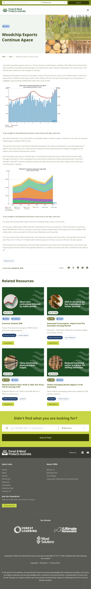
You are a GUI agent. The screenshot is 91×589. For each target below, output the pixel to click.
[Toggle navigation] (87, 10)
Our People (51, 476)
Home (4, 469)
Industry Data (7, 488)
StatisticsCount (9, 261)
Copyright (34, 563)
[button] (69, 268)
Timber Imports (63, 398)
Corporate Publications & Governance (62, 479)
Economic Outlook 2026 (12, 323)
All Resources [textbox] (46, 2)
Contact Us (6, 491)
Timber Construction (55, 337)
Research (6, 482)
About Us (51, 469)
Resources (6, 479)
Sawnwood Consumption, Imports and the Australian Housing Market (66, 324)
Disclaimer (44, 563)
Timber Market (23, 335)
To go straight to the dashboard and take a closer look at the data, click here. (31, 133)
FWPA (4, 57)
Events (5, 476)
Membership (52, 473)
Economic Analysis (9, 335)
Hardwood (51, 398)
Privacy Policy (55, 563)
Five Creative (45, 558)
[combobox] (54, 2)
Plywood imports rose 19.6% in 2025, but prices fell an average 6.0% (23, 385)
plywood (22, 398)
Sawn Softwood (70, 337)
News (11, 57)
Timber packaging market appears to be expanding (65, 385)
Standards (6, 485)
